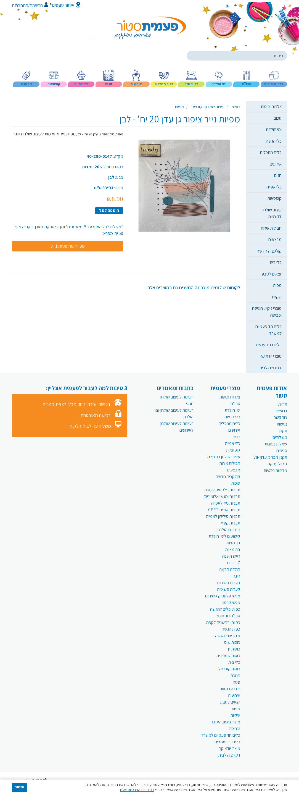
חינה (236, 576)
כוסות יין (234, 649)
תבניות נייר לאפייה (225, 503)
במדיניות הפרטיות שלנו (137, 789)
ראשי (236, 107)
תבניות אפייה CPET (224, 510)
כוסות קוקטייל (229, 669)
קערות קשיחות (228, 583)
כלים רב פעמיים (269, 345)
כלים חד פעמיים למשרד (268, 329)
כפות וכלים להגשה (225, 609)
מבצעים (275, 239)
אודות (282, 404)
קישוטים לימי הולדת (224, 536)
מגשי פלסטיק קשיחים (222, 596)
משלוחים (279, 437)
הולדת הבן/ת (229, 569)
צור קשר (280, 417)
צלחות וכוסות (271, 106)
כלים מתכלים (271, 152)
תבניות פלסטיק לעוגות (222, 490)
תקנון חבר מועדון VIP (270, 457)
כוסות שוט (232, 642)
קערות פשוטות (228, 589)
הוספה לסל (109, 210)
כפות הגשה (231, 629)
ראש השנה (231, 556)
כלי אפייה (274, 187)
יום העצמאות (229, 689)
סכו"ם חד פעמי (228, 616)
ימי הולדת (274, 129)
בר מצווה (233, 543)
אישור (19, 786)
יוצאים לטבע (271, 274)
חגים (278, 175)
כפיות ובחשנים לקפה (223, 622)
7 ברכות (233, 563)
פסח (236, 682)
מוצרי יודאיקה (271, 356)
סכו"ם (235, 403)
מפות (277, 285)
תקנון (283, 431)
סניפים (281, 450)
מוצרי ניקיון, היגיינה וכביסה (267, 311)
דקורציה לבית (271, 367)
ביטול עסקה (277, 464)
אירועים (276, 164)
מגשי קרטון (231, 602)
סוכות (235, 483)
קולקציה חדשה (269, 251)
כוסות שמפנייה (228, 655)
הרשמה (39, 5)
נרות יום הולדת (228, 529)
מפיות (179, 107)
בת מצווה (232, 549)
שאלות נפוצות (276, 444)
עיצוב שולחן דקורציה (272, 213)
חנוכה (235, 675)
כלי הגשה (274, 141)
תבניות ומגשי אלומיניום (222, 496)
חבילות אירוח (271, 228)
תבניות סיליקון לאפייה (223, 516)
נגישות (282, 424)
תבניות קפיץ (230, 523)
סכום (278, 118)
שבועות (234, 695)
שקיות (277, 297)
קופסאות (275, 198)
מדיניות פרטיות (275, 470)
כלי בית (276, 262)
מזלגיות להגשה (227, 636)
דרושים (281, 411)
